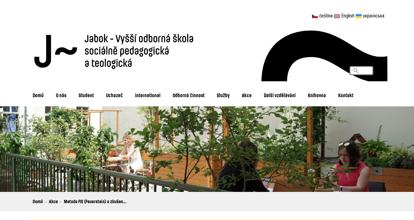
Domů (38, 95)
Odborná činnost (189, 95)
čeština (326, 16)
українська (373, 16)
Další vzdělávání (280, 95)
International (148, 95)
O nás (61, 95)
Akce (247, 95)
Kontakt (345, 95)
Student (86, 95)
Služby (223, 95)
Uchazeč (114, 95)
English (347, 16)
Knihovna (317, 95)
